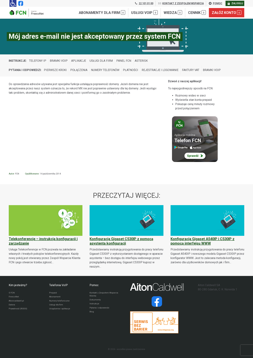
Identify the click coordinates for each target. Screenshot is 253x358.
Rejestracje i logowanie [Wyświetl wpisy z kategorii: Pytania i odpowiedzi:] (160, 70)
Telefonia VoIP (58, 285)
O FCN (12, 293)
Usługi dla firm (56, 306)
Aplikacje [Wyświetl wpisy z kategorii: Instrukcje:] (78, 60)
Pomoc (94, 285)
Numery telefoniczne (59, 301)
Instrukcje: (18, 60)
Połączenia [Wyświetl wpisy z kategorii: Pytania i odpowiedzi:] (78, 70)
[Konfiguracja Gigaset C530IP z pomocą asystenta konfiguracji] (126, 237)
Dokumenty (95, 300)
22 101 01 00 (143, 3)
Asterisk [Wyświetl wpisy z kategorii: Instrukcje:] (141, 60)
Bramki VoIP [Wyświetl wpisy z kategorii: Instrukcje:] (59, 60)
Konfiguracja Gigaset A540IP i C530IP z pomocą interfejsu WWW (202, 241)
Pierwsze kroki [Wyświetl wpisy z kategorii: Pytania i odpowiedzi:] (55, 70)
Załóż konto (226, 12)
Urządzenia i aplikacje (60, 310)
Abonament (55, 297)
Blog (92, 313)
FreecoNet (14, 297)
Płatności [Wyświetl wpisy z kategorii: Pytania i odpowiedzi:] (130, 70)
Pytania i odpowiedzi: (25, 70)
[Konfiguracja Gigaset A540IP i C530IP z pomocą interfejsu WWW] (207, 235)
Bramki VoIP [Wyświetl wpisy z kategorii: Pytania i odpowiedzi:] (212, 70)
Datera (12, 306)
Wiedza (173, 12)
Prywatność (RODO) (18, 310)
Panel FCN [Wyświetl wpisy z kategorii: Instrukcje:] (123, 60)
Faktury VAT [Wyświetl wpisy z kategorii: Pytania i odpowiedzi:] (190, 70)
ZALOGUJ (235, 3)
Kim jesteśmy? (18, 285)
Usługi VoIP (144, 12)
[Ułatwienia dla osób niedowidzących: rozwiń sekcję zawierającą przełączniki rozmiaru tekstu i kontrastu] (12, 3)
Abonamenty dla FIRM (102, 12)
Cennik (197, 12)
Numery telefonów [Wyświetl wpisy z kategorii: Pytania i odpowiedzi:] (105, 70)
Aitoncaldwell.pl (16, 301)
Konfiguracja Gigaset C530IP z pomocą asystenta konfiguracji (121, 241)
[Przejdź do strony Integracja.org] (157, 322)
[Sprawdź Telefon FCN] (195, 139)
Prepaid (53, 293)
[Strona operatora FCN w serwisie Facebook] (20, 3)
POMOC (215, 3)
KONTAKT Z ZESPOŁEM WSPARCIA (181, 3)
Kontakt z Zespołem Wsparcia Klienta (104, 295)
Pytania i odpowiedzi (100, 309)
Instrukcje (94, 305)
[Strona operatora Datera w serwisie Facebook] (157, 301)
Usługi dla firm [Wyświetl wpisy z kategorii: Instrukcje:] (101, 60)
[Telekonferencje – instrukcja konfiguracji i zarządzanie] (45, 235)
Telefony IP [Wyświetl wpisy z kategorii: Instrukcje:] (37, 60)
